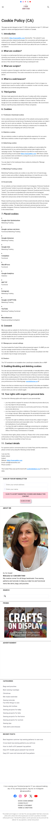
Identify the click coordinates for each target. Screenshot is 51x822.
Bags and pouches (9, 680)
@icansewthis (25, 785)
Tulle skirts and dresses (11, 721)
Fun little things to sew (11, 697)
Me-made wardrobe (10, 691)
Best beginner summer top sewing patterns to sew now (23, 734)
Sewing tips (7, 717)
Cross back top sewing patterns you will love (19, 737)
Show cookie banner (25, 795)
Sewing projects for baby (12, 704)
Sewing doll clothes (10, 700)
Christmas (7, 687)
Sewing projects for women (13, 714)
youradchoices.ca (32, 381)
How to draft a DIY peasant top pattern (17, 740)
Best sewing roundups (11, 684)
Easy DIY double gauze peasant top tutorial (18, 744)
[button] (48, 7)
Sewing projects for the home (14, 710)
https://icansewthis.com (17, 38)
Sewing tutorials (9, 694)
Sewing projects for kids (12, 707)
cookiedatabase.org (33, 469)
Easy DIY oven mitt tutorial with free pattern (19, 747)
